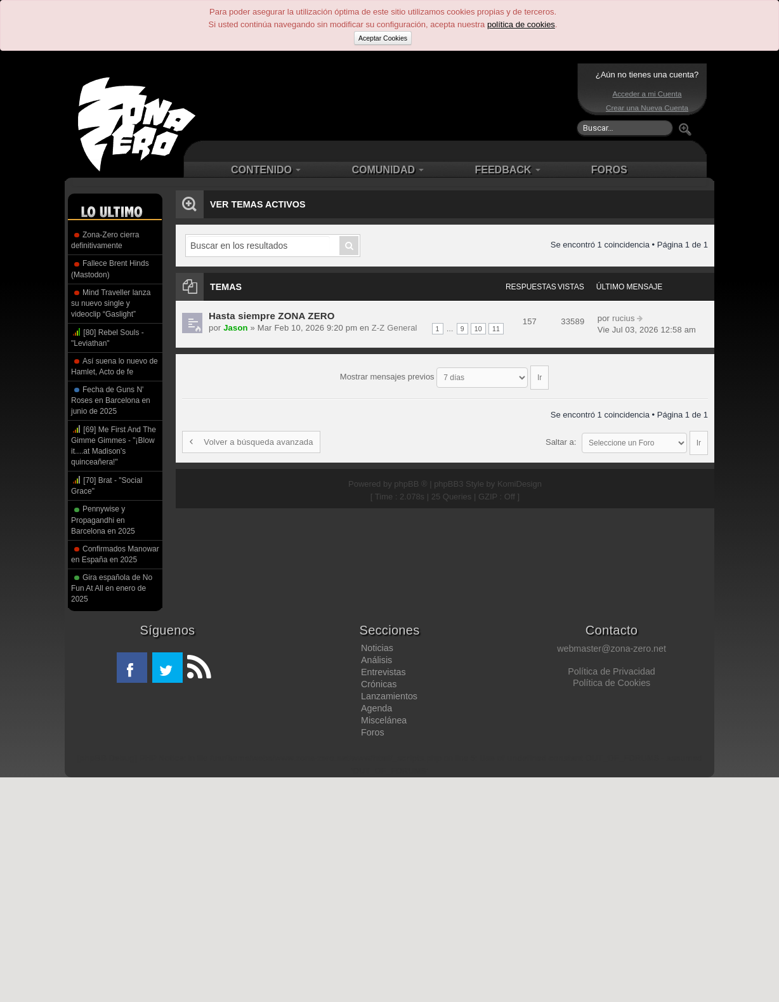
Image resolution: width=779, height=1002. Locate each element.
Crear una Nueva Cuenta (647, 107)
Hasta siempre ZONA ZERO (270, 315)
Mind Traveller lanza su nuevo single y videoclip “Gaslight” (110, 303)
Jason (235, 328)
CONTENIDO (266, 169)
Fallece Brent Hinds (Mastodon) (110, 269)
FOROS (609, 169)
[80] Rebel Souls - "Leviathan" (107, 337)
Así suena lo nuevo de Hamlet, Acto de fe (114, 366)
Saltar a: (561, 436)
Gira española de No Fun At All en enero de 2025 (111, 588)
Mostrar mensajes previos (444, 373)
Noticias (377, 648)
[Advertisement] (386, 101)
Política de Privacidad (611, 671)
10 (479, 329)
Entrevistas (383, 672)
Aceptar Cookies (382, 38)
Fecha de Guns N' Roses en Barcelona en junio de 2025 (110, 400)
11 (496, 329)
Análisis (376, 660)
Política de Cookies (611, 683)
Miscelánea (384, 720)
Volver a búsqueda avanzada (249, 436)
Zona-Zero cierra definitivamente (105, 240)
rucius (623, 318)
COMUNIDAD (387, 169)
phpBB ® (410, 472)
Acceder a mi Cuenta (646, 93)
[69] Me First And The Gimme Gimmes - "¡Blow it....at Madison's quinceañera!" (113, 445)
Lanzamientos (389, 696)
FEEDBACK (507, 169)
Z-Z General (389, 328)
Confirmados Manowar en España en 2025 (115, 554)
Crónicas (378, 684)
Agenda (376, 708)
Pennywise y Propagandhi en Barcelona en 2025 (103, 519)
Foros (372, 732)
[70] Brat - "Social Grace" (106, 485)
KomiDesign (519, 472)
